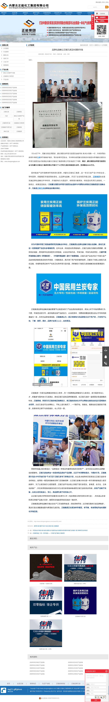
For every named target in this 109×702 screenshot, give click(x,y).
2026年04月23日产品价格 (37, 674)
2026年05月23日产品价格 (9, 99)
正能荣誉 (79, 13)
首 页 (91, 45)
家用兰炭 (36, 526)
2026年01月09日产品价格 (75, 674)
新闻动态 (25, 13)
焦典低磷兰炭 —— (45, 616)
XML (107, 2)
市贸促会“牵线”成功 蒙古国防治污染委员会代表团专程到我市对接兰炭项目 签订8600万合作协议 (60, 530)
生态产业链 (46, 683)
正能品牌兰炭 (57, 13)
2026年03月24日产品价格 (75, 662)
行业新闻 (6, 52)
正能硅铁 (19, 127)
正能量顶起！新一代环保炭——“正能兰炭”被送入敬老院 (49, 533)
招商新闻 (6, 65)
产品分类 (6, 79)
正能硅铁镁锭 (47, 13)
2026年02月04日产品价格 (75, 671)
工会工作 (6, 62)
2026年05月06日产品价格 (37, 662)
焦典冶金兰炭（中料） (80, 583)
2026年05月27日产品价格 (9, 93)
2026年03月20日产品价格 (37, 671)
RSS (103, 2)
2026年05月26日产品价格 (9, 96)
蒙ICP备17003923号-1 (36, 691)
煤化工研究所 (68, 13)
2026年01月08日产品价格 (37, 665)
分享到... (102, 21)
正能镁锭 (19, 111)
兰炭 (6, 116)
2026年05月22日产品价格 (9, 102)
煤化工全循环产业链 (9, 73)
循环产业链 (36, 13)
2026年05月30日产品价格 (9, 87)
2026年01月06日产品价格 (75, 665)
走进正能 (14, 13)
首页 (8, 683)
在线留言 (103, 17)
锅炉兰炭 (42, 526)
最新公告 (6, 55)
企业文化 (90, 13)
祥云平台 (53, 691)
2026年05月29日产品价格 (9, 90)
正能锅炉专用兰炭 (6, 127)
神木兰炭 (6, 131)
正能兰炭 (6, 111)
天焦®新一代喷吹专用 (46, 583)
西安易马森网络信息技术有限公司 (73, 691)
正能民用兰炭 (6, 123)
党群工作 (6, 58)
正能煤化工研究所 (8, 76)
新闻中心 (97, 45)
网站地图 (98, 2)
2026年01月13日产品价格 (75, 668)
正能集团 (19, 131)
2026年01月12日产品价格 (37, 668)
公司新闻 (6, 48)
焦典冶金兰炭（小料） (45, 649)
